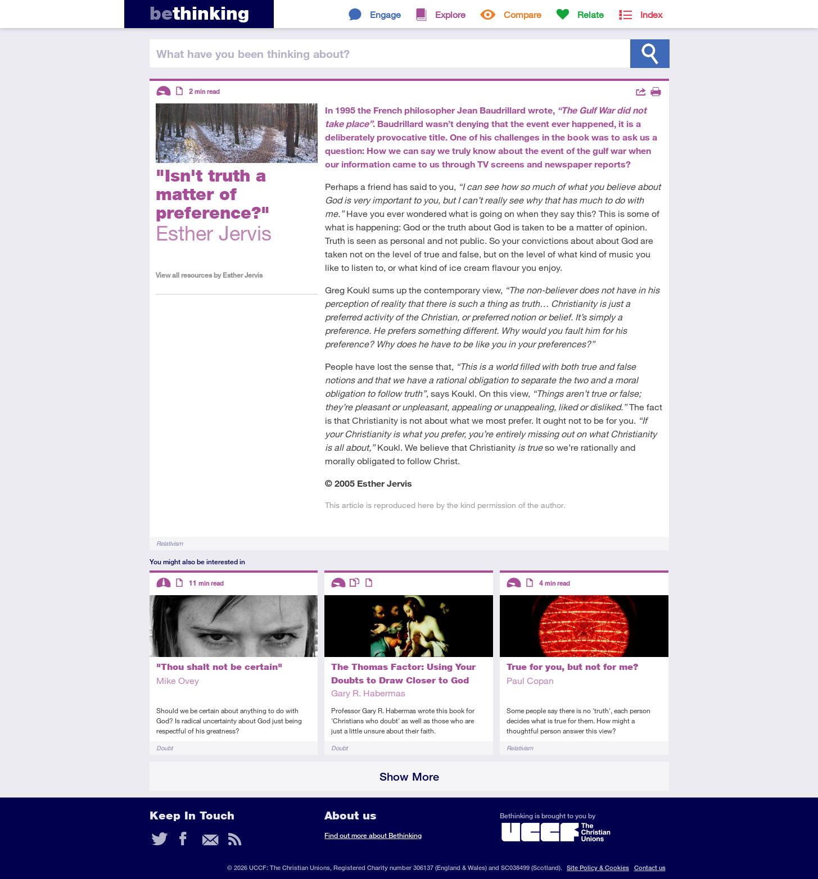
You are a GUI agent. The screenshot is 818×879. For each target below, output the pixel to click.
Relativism (169, 543)
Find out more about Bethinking (373, 835)
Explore (450, 14)
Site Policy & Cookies (598, 867)
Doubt (164, 747)
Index (651, 14)
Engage (385, 14)
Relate (590, 14)
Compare (522, 14)
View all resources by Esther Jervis (209, 275)
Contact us (650, 867)
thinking (199, 13)
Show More (409, 776)
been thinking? (253, 53)
